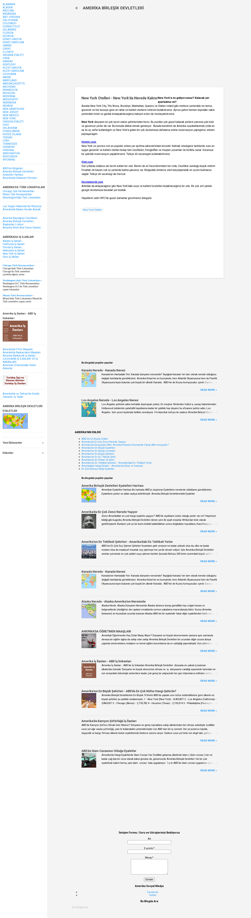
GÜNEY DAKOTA (12, 39)
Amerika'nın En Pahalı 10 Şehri (97, 459)
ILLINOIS (8, 51)
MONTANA (9, 96)
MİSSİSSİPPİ (10, 99)
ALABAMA (9, 4)
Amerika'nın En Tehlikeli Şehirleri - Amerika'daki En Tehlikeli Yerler (116, 462)
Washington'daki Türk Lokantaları (21, 197)
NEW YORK (9, 118)
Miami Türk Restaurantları (17, 194)
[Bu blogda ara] (149, 907)
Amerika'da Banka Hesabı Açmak (22, 209)
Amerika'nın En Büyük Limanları (98, 450)
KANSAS (8, 61)
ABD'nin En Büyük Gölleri (94, 438)
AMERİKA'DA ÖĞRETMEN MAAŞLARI (106, 631)
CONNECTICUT (11, 26)
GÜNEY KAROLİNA (13, 42)
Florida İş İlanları (12, 247)
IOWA (6, 58)
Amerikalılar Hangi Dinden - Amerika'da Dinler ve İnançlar (112, 465)
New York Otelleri (92, 209)
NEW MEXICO (11, 115)
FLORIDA (8, 32)
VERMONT (9, 147)
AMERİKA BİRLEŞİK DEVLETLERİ (113, 8)
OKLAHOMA (10, 128)
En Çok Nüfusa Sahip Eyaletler (97, 468)
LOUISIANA (9, 74)
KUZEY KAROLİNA (13, 70)
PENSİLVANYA (11, 131)
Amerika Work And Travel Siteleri (22, 227)
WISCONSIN (10, 156)
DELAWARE (9, 29)
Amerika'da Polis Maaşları (18, 349)
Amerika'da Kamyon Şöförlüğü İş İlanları (109, 721)
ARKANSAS (9, 13)
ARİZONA (8, 10)
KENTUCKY (9, 64)
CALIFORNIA (10, 20)
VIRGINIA (8, 150)
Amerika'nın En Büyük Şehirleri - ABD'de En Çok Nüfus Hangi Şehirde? (128, 691)
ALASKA (8, 7)
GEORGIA (8, 36)
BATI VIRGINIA (11, 17)
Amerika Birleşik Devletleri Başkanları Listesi (18, 223)
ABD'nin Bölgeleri (13, 168)
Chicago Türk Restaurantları (18, 191)
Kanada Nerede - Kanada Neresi (103, 370)
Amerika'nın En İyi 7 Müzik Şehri (98, 456)
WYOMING (9, 159)
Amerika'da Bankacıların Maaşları (21, 352)
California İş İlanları (14, 244)
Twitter (152, 895)
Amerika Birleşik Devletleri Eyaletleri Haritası (112, 485)
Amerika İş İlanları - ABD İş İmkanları (106, 661)
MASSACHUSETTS (14, 83)
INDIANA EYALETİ (13, 55)
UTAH (6, 140)
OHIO (6, 124)
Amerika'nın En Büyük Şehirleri (97, 453)
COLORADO (9, 23)
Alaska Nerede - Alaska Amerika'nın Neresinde (113, 601)
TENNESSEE (10, 143)
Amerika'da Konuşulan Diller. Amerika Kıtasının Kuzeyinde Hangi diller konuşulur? (125, 444)
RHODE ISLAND (12, 134)
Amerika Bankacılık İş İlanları (19, 355)
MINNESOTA (10, 89)
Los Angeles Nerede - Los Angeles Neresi (109, 400)
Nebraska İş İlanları (14, 250)
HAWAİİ (7, 45)
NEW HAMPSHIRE (13, 108)
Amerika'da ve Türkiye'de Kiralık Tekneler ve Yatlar (21, 395)
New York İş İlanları (14, 253)
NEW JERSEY (10, 112)
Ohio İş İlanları (11, 256)
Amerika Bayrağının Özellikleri (20, 218)
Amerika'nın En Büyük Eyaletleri (98, 447)
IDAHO (7, 48)
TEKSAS (7, 137)
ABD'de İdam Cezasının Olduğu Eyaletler (108, 751)
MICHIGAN (9, 86)
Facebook (152, 892)
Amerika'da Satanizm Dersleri (20, 177)
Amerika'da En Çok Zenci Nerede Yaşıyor (103, 441)
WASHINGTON (11, 153)
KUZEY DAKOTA (12, 67)
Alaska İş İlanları (12, 241)
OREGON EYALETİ (13, 121)
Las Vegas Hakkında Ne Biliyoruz (22, 206)
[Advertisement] (129, 50)
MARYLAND (10, 80)
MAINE (7, 77)
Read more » (208, 389)
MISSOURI (9, 93)
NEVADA (8, 105)
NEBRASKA (9, 102)
